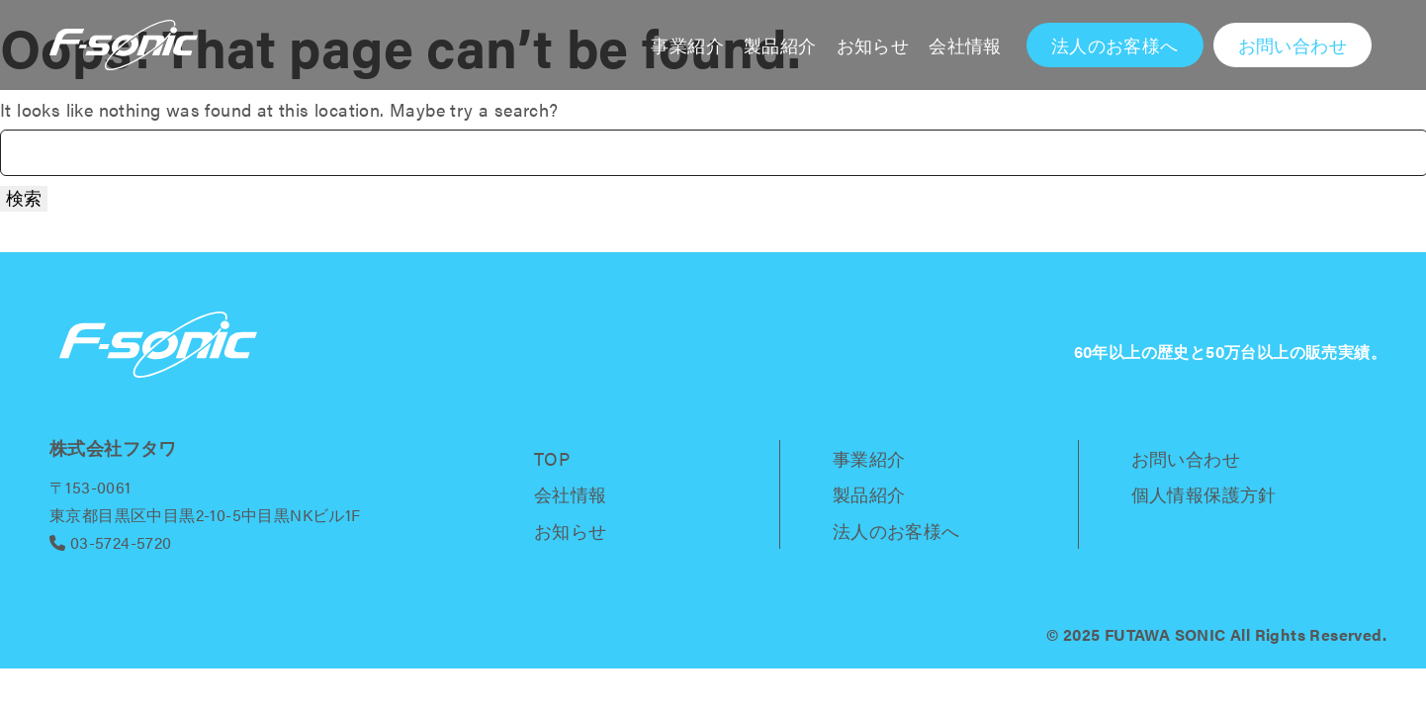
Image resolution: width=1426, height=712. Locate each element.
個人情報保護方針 (1204, 494)
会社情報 (965, 45)
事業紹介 (687, 45)
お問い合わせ (1185, 458)
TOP (552, 458)
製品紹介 (780, 45)
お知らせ (873, 45)
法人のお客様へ (896, 530)
